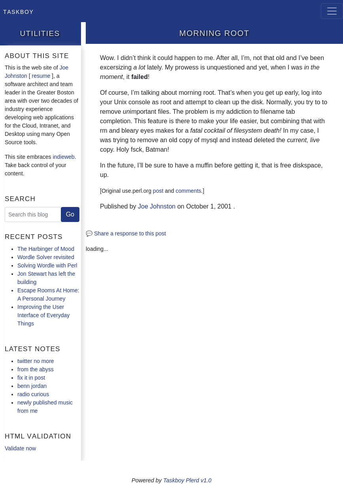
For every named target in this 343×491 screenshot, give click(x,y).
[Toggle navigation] (332, 11)
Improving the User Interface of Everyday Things (43, 315)
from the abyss (35, 369)
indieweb (63, 157)
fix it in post (31, 377)
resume (41, 76)
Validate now (20, 448)
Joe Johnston (156, 206)
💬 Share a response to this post (126, 233)
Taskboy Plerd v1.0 (187, 480)
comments (188, 191)
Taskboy (18, 11)
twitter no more (35, 361)
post (158, 191)
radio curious (33, 394)
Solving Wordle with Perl (47, 265)
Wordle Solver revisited (45, 257)
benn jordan (32, 386)
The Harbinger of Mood (45, 249)
